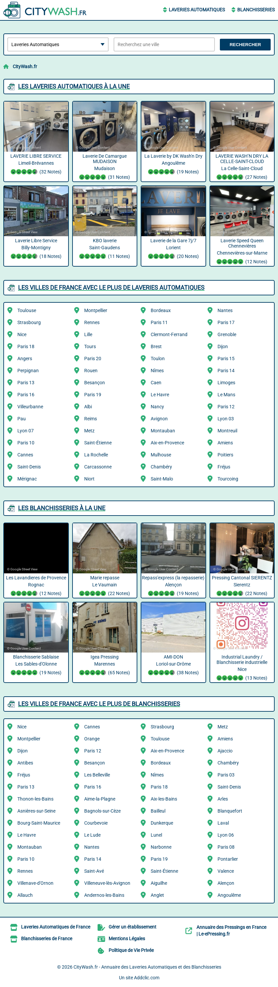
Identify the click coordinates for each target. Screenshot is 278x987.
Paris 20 (92, 358)
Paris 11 (159, 322)
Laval (223, 823)
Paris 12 (226, 406)
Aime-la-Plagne (99, 799)
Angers (24, 358)
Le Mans (226, 394)
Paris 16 (25, 394)
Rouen (91, 370)
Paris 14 (226, 370)
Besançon (94, 382)
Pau (21, 418)
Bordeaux (161, 310)
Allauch (25, 895)
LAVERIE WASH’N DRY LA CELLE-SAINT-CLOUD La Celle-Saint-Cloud (242, 167)
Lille (88, 334)
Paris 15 (226, 358)
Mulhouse (161, 454)
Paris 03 (226, 775)
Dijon (223, 346)
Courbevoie (96, 823)
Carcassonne (98, 466)
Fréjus (224, 466)
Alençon (226, 883)
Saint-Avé (94, 871)
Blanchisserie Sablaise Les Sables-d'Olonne (36, 665)
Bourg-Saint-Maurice (38, 823)
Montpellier (95, 310)
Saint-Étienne (98, 442)
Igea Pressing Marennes (105, 665)
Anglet (157, 895)
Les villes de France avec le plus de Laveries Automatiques (111, 287)
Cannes (25, 454)
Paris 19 (92, 394)
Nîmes (157, 370)
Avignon (159, 418)
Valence (226, 871)
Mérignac (27, 478)
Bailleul (158, 811)
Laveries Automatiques (197, 9)
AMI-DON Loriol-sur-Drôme (173, 665)
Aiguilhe (159, 883)
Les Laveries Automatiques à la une (74, 86)
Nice (21, 334)
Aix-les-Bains (164, 799)
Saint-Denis (29, 466)
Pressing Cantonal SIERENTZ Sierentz (242, 586)
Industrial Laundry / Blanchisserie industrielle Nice (242, 668)
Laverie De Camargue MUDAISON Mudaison (105, 167)
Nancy (157, 406)
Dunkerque (162, 823)
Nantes (225, 310)
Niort (89, 478)
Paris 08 (226, 847)
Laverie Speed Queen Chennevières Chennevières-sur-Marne (242, 252)
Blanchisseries (256, 9)
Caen (156, 382)
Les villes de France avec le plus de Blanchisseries (99, 703)
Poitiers (225, 454)
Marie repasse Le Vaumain (105, 586)
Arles (223, 799)
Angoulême (229, 895)
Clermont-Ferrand (169, 334)
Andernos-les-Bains (104, 895)
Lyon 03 (226, 418)
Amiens (225, 442)
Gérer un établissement (132, 927)
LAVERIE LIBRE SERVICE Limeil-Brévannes (36, 164)
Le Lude (92, 835)
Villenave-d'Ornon (35, 883)
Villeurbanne (30, 406)
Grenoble (227, 334)
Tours (90, 346)
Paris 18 (25, 346)
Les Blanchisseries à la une (61, 508)
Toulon (158, 358)
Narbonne (161, 847)
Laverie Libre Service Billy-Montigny (36, 249)
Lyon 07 (25, 430)
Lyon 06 (226, 835)
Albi (88, 406)
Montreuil (227, 430)
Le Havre (160, 394)
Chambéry (161, 466)
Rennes (92, 322)
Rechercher (245, 44)
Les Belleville (97, 775)
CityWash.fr (25, 66)
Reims (90, 418)
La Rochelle (96, 454)
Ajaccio (225, 750)
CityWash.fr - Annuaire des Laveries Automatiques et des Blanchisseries (147, 967)
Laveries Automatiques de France (55, 927)
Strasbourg (29, 322)
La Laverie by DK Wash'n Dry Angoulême (173, 164)
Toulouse (26, 310)
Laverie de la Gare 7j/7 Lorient (173, 249)
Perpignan (28, 370)
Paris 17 (226, 322)
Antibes (25, 762)
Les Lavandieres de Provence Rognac (36, 586)
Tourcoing (228, 478)
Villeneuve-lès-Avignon (107, 883)
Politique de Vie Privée (131, 950)
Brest (156, 346)
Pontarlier (228, 859)
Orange (92, 738)
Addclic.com (146, 977)
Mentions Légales (127, 938)
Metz (89, 430)
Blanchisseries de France (46, 938)
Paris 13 (25, 382)
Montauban (163, 430)
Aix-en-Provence (167, 442)
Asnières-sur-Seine (36, 811)
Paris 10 (25, 442)
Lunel (156, 835)
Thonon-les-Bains (35, 799)
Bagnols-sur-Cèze (102, 811)
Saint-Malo (162, 478)
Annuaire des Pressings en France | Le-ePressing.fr (231, 931)
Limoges (226, 382)
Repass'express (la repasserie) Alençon (173, 586)
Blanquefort (230, 811)
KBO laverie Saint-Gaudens (105, 249)
